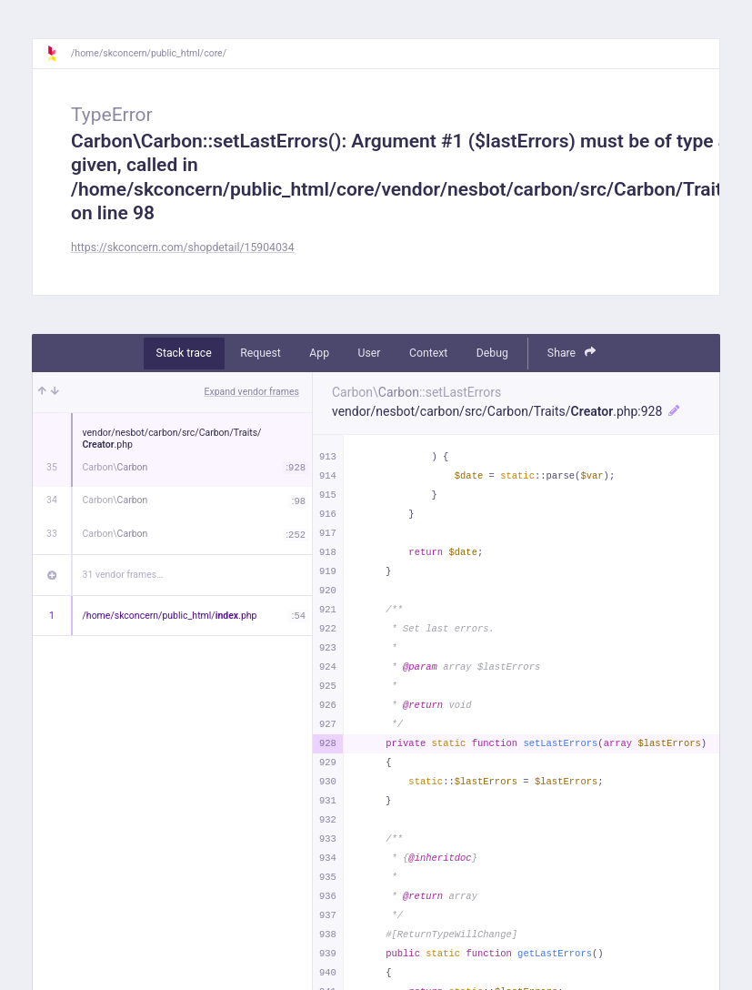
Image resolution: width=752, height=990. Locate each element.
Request (260, 353)
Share (572, 352)
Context (428, 353)
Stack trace (184, 353)
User (369, 353)
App (319, 353)
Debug (492, 353)
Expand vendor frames (252, 392)
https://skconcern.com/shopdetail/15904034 (183, 247)
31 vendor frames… (123, 575)
